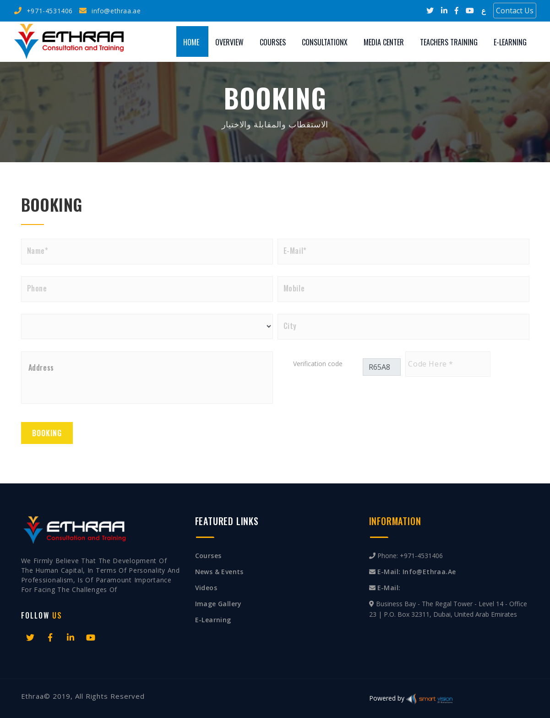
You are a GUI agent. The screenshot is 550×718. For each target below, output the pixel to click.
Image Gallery (218, 603)
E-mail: (389, 587)
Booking (47, 433)
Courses (273, 42)
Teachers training (449, 42)
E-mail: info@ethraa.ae (416, 571)
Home (191, 42)
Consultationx (325, 42)
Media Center (384, 42)
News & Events (219, 571)
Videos (206, 587)
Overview (229, 42)
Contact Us (515, 10)
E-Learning (510, 42)
